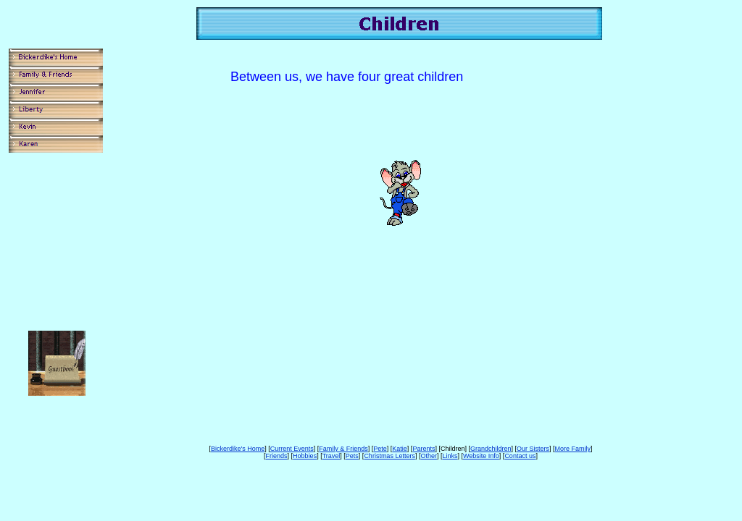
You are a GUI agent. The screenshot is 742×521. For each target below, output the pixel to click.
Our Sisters (533, 448)
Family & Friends (343, 448)
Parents (423, 448)
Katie (399, 448)
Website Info (481, 455)
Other (428, 455)
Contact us (519, 455)
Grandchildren (491, 448)
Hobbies (305, 455)
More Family (573, 448)
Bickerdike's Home (237, 448)
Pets (352, 455)
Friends (277, 455)
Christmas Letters (389, 455)
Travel (331, 455)
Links (449, 455)
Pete (380, 448)
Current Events (292, 448)
